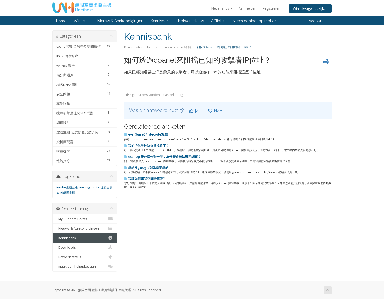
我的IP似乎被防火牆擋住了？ (146, 146)
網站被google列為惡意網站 (146, 168)
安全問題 (186, 47)
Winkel (82, 21)
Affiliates (218, 21)
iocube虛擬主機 (67, 187)
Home (61, 21)
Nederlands (222, 8)
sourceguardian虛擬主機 (95, 187)
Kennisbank (161, 21)
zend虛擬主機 (65, 192)
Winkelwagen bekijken (310, 8)
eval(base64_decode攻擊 (146, 134)
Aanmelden (247, 8)
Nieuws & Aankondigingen (120, 21)
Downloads (84, 247)
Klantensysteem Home (139, 47)
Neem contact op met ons (255, 21)
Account (318, 21)
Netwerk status (191, 21)
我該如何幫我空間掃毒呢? (144, 179)
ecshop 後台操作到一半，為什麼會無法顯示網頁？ (162, 157)
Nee (215, 111)
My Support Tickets (84, 219)
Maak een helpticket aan (84, 266)
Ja (194, 111)
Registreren (271, 8)
